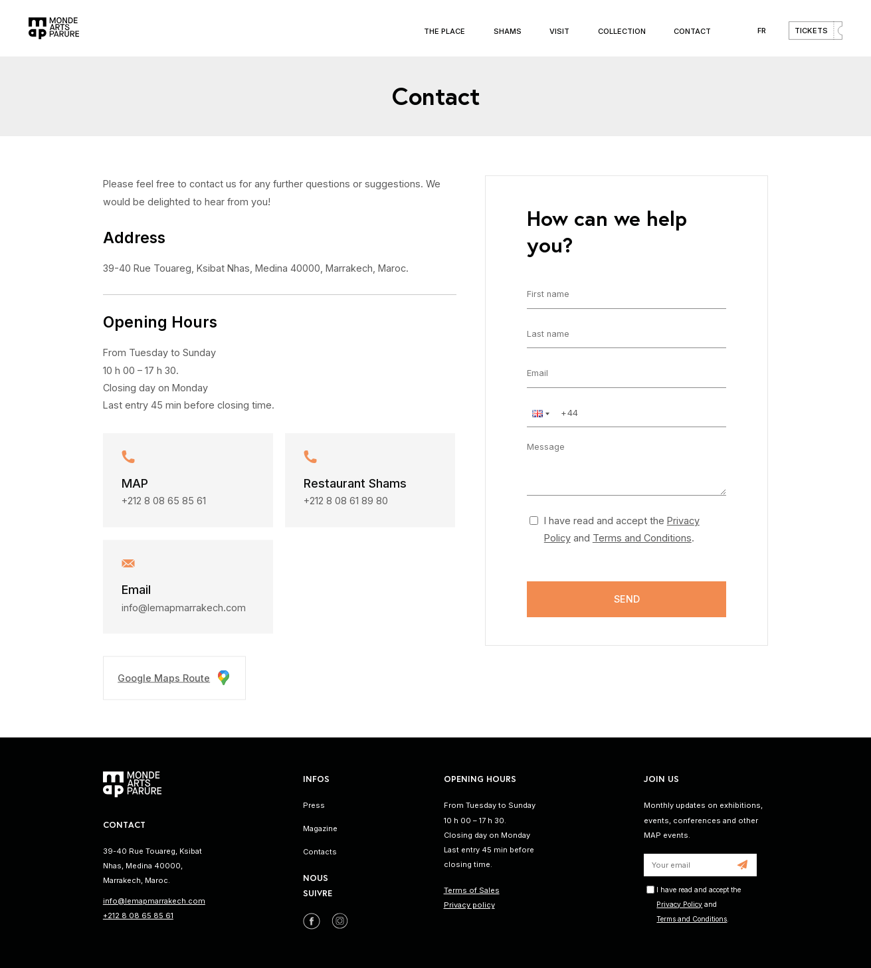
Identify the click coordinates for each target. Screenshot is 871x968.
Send (627, 599)
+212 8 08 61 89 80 (346, 504)
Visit (559, 31)
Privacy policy (469, 905)
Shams (508, 31)
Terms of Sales (472, 890)
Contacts (320, 851)
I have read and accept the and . (622, 529)
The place (444, 31)
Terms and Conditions (642, 537)
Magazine (320, 828)
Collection (622, 31)
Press (314, 805)
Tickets (811, 30)
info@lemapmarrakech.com (184, 611)
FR (761, 30)
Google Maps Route (174, 682)
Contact (692, 31)
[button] (539, 413)
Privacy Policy (679, 904)
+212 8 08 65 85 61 (164, 504)
